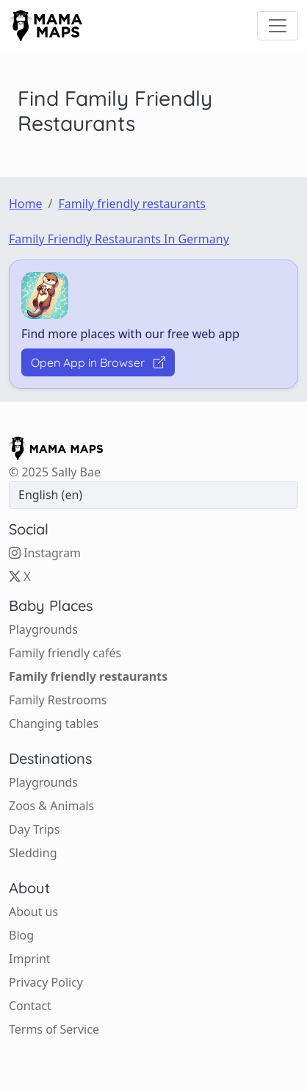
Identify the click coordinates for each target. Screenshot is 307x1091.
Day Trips (34, 829)
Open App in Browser (98, 362)
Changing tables (53, 723)
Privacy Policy (46, 982)
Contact (30, 1006)
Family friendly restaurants (131, 204)
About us (33, 912)
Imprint (30, 959)
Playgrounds (43, 629)
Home (26, 204)
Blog (21, 935)
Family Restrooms (58, 700)
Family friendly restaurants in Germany (119, 239)
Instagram (45, 553)
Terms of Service (54, 1029)
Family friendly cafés (65, 653)
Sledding (33, 853)
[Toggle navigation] (277, 25)
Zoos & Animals (51, 806)
